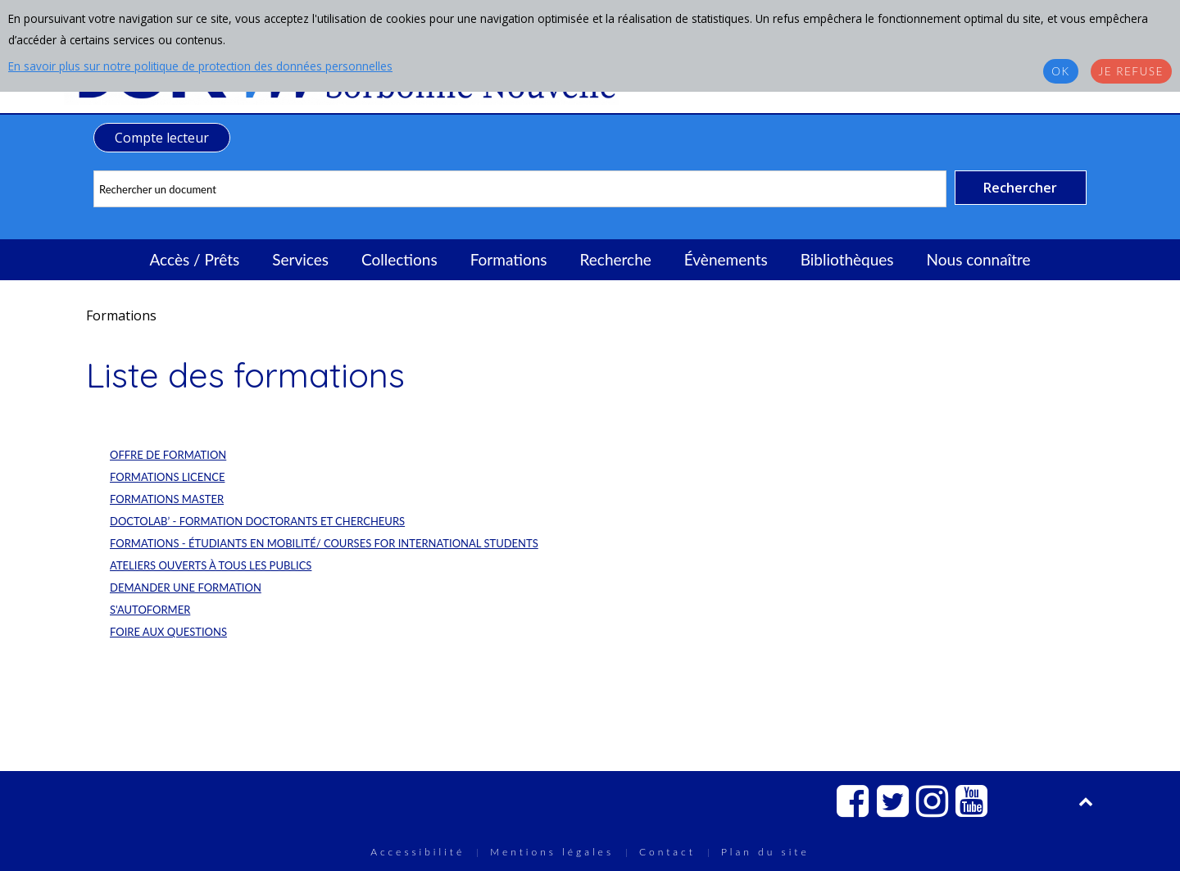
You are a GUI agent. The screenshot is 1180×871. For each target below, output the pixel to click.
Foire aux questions (168, 631)
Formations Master (167, 499)
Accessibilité (417, 852)
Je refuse (1131, 71)
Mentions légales (552, 852)
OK (1060, 71)
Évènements (726, 259)
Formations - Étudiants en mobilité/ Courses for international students (324, 543)
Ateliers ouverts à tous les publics (210, 565)
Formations (508, 259)
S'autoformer (150, 609)
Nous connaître (979, 259)
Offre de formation (168, 454)
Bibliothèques (847, 259)
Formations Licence (167, 476)
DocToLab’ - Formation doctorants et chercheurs (257, 521)
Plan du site (765, 852)
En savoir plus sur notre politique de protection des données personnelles (200, 66)
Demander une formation (185, 587)
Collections (399, 259)
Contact (667, 852)
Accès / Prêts (195, 259)
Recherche (615, 259)
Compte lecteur (162, 138)
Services (300, 259)
